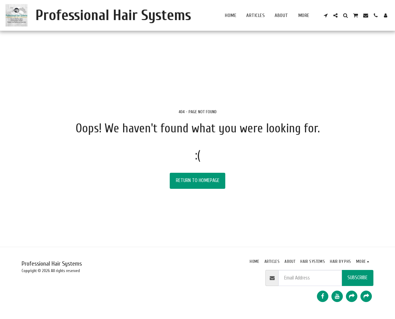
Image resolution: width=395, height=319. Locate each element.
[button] (325, 15)
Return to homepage (197, 180)
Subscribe (357, 277)
